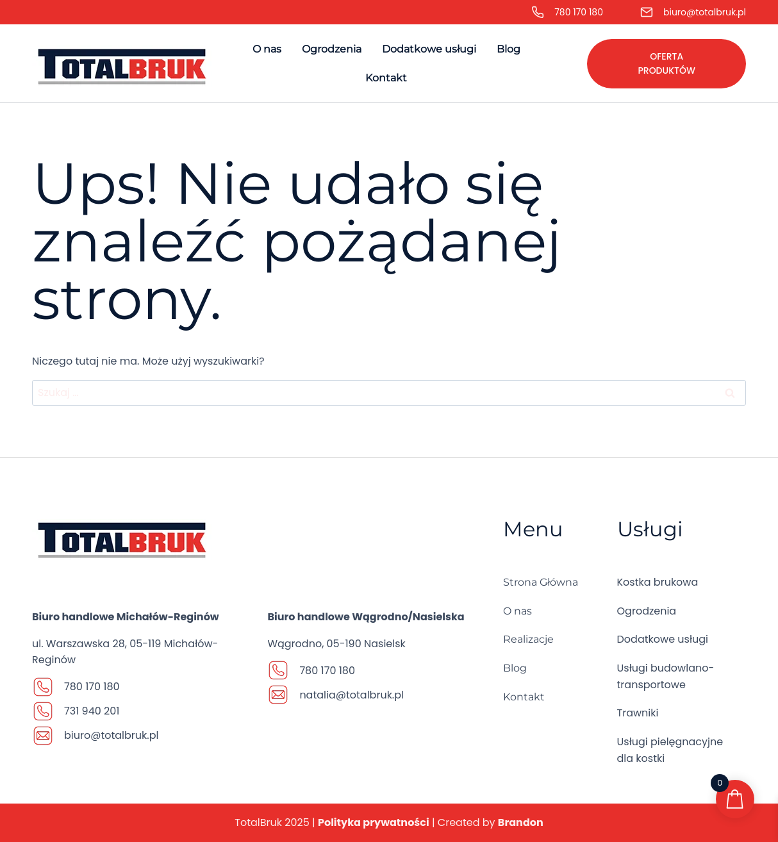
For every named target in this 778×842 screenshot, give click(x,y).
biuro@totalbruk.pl (704, 12)
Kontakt (386, 78)
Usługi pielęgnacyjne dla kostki (670, 750)
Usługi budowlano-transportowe (666, 676)
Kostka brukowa (658, 582)
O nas (266, 49)
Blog (508, 49)
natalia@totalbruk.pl (351, 695)
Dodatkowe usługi (429, 49)
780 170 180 (578, 12)
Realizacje (528, 639)
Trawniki (638, 713)
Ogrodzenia (331, 49)
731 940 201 (91, 711)
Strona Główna (540, 582)
